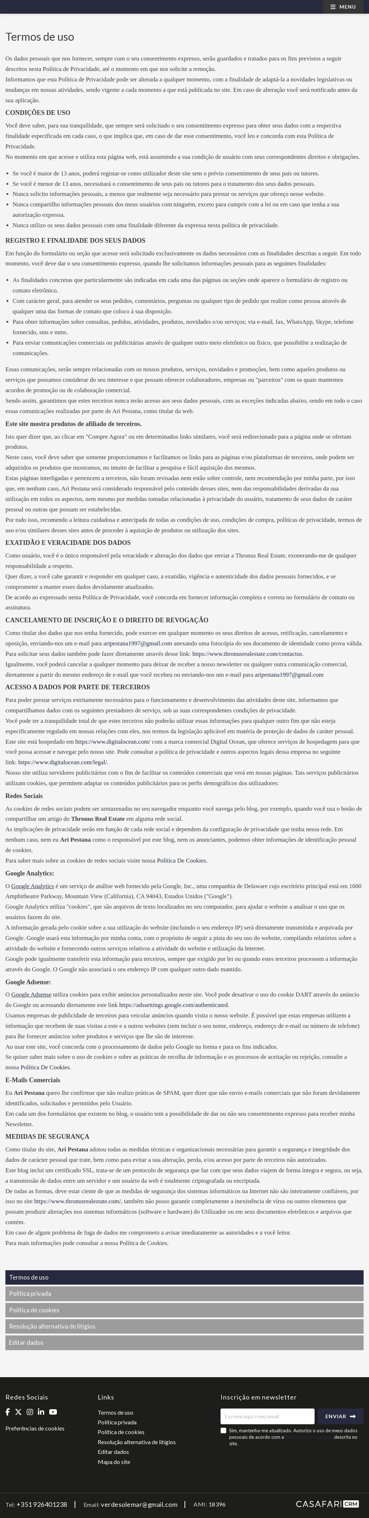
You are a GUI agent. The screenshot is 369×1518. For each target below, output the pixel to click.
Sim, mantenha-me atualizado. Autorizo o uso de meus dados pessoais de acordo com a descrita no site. (293, 1437)
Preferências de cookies (35, 1428)
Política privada (30, 1293)
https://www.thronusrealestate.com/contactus (247, 653)
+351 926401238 (42, 1504)
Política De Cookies (181, 860)
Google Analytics (33, 886)
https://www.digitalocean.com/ (113, 741)
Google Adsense (32, 994)
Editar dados (26, 1342)
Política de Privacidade (309, 1437)
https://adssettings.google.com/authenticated (173, 1005)
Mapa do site (114, 1461)
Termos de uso (29, 1277)
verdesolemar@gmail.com (139, 1504)
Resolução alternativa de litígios (52, 1326)
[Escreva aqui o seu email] (268, 1416)
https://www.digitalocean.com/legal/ (62, 762)
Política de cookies (34, 1310)
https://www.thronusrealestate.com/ (77, 1201)
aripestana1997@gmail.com (137, 643)
